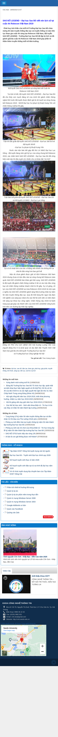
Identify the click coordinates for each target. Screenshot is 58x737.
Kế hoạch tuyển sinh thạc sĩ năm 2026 (24, 460)
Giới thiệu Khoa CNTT (41, 576)
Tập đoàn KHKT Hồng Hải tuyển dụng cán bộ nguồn (30, 451)
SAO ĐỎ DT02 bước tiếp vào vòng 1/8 (20, 434)
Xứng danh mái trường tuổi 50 (17, 382)
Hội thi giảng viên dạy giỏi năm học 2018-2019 (24, 402)
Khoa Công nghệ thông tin (26, 623)
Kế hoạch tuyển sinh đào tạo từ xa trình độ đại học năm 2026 (31, 467)
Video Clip (7, 571)
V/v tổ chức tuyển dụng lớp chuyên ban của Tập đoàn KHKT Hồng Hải (30, 472)
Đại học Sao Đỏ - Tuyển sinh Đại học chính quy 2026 (30, 455)
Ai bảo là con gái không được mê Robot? (21, 437)
